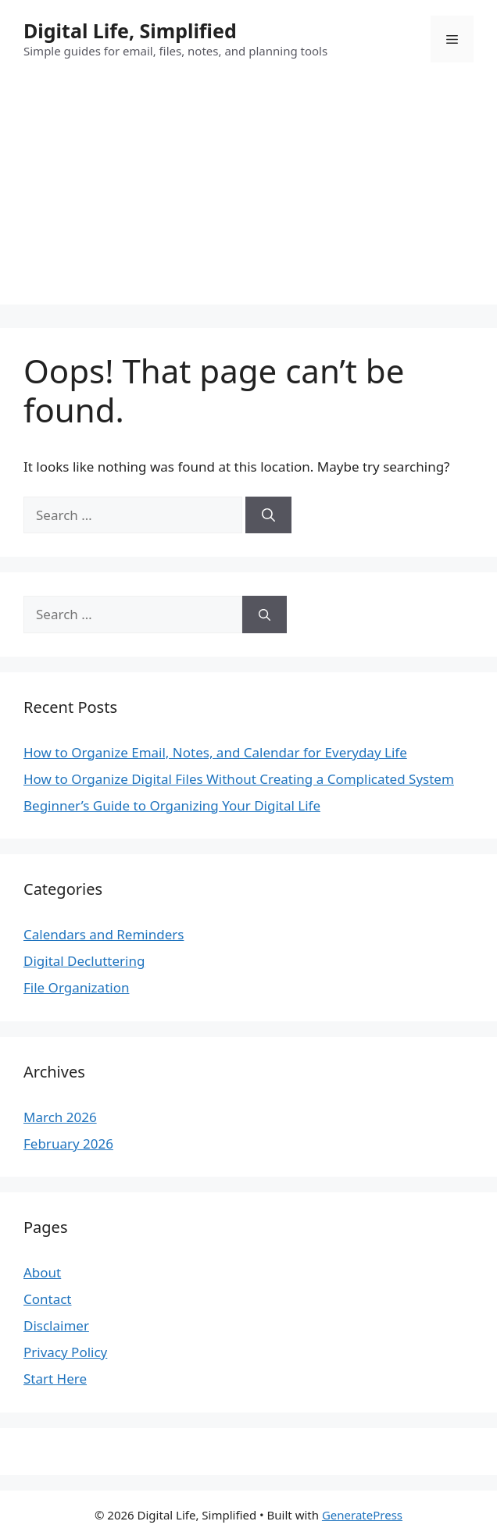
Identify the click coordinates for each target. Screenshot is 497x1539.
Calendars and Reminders (103, 934)
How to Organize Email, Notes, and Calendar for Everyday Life (215, 752)
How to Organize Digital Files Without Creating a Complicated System (238, 779)
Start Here (55, 1379)
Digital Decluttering (84, 961)
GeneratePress (362, 1515)
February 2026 (68, 1143)
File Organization (76, 987)
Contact (47, 1299)
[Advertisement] (248, 195)
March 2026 (60, 1117)
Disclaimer (56, 1325)
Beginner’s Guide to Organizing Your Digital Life (171, 805)
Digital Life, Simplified (130, 30)
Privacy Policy (65, 1352)
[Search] (268, 515)
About (42, 1272)
